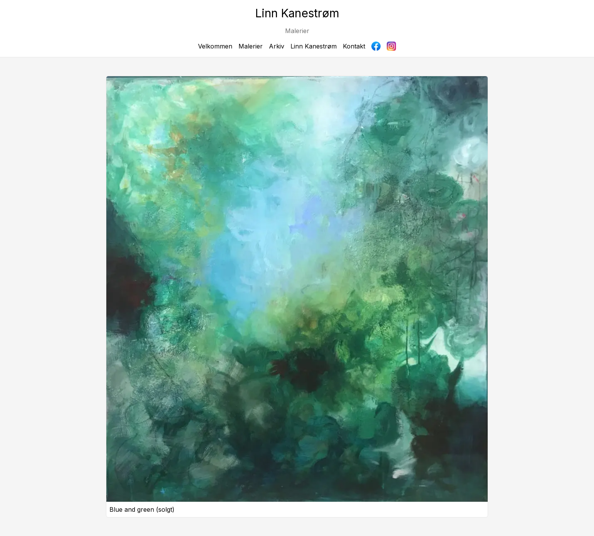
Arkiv (276, 46)
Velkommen (215, 46)
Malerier (250, 46)
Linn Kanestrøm (313, 46)
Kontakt (354, 46)
